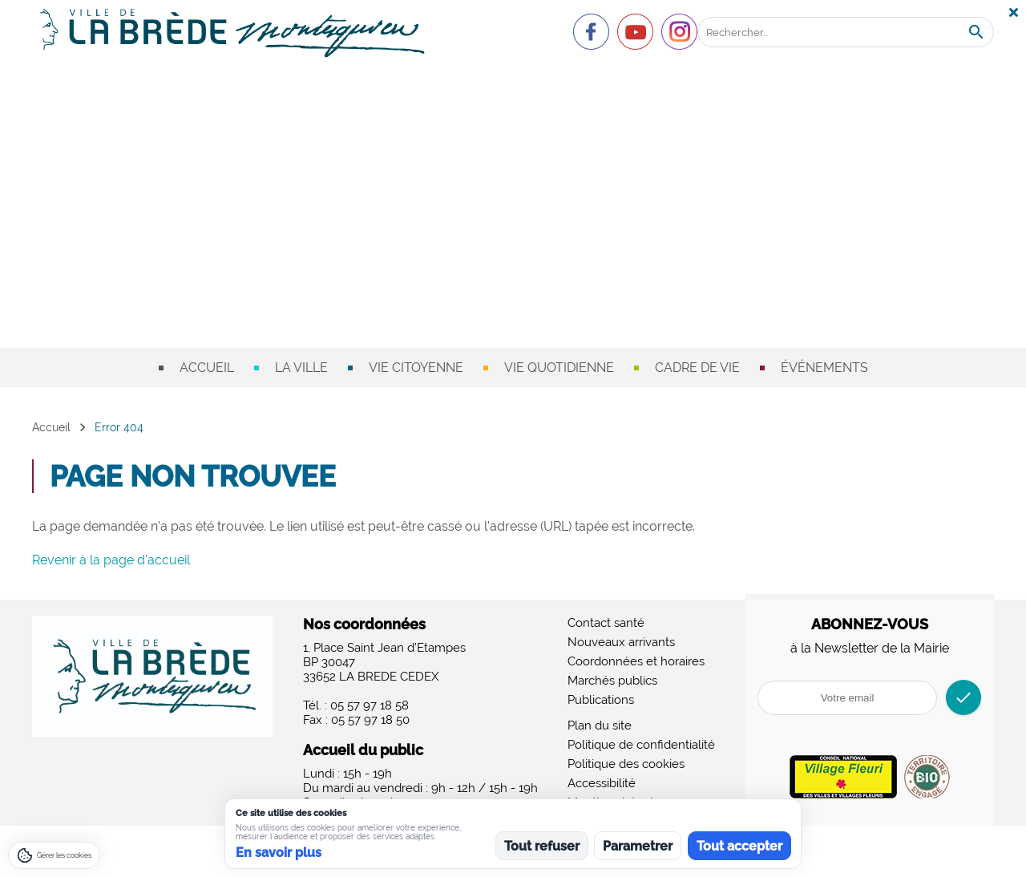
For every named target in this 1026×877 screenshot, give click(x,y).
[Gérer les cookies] (54, 855)
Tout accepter (739, 846)
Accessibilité (602, 783)
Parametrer (638, 846)
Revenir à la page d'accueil (111, 560)
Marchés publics (612, 680)
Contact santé (606, 623)
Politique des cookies (626, 764)
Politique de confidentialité (641, 745)
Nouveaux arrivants (621, 642)
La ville (301, 367)
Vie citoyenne (416, 367)
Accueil (207, 367)
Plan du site (600, 725)
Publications (601, 700)
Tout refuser (542, 846)
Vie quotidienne (559, 367)
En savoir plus (278, 852)
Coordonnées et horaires (636, 661)
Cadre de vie (697, 367)
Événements (824, 367)
